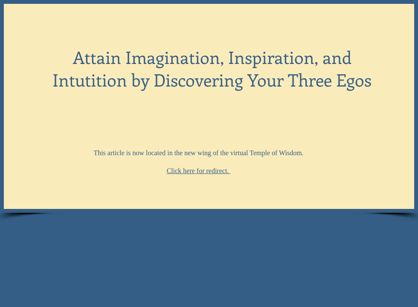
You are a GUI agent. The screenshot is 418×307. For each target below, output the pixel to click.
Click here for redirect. (199, 170)
